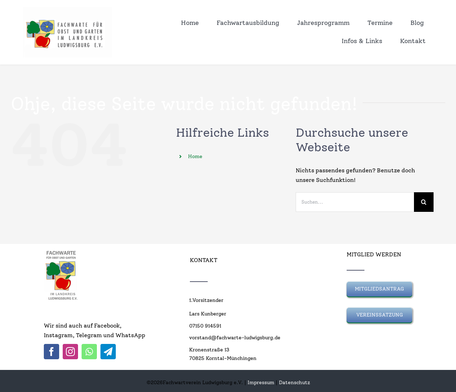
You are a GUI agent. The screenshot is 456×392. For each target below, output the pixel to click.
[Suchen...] (355, 202)
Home (195, 156)
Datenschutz (294, 383)
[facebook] (51, 351)
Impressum (261, 383)
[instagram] (70, 351)
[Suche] (424, 202)
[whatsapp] (89, 351)
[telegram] (108, 351)
